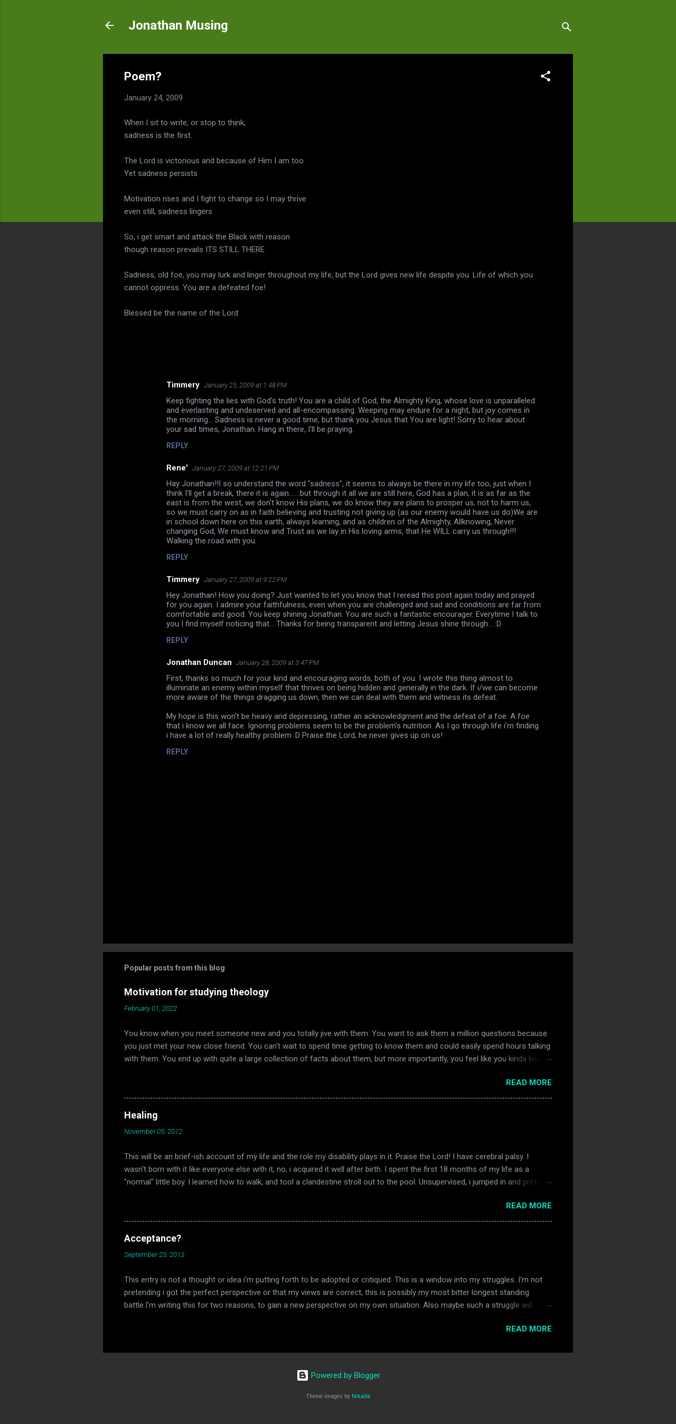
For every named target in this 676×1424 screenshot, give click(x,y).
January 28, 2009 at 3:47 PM (277, 663)
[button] (545, 78)
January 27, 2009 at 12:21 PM (235, 468)
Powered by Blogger (338, 1375)
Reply (177, 445)
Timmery (183, 385)
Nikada (361, 1396)
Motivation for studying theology (196, 991)
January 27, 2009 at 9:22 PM (245, 580)
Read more (529, 1082)
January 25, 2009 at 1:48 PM (245, 385)
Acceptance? (152, 1238)
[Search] (566, 29)
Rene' (177, 468)
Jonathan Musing (178, 25)
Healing (141, 1115)
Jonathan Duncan (199, 662)
